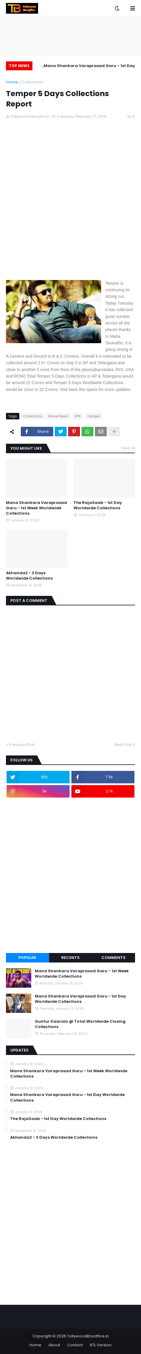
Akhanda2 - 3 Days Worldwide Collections (29, 575)
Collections (32, 82)
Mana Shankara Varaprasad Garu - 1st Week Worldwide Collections (36, 508)
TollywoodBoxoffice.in (88, 1336)
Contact (75, 1345)
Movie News (58, 416)
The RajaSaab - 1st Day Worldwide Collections (97, 505)
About (54, 1345)
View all (128, 448)
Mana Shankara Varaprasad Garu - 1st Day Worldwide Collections (89, 66)
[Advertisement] (70, 207)
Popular (27, 957)
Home (12, 82)
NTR (78, 416)
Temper (93, 416)
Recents (70, 957)
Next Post (123, 744)
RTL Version (101, 1345)
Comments (113, 957)
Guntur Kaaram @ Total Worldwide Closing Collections (80, 1024)
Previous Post (22, 744)
